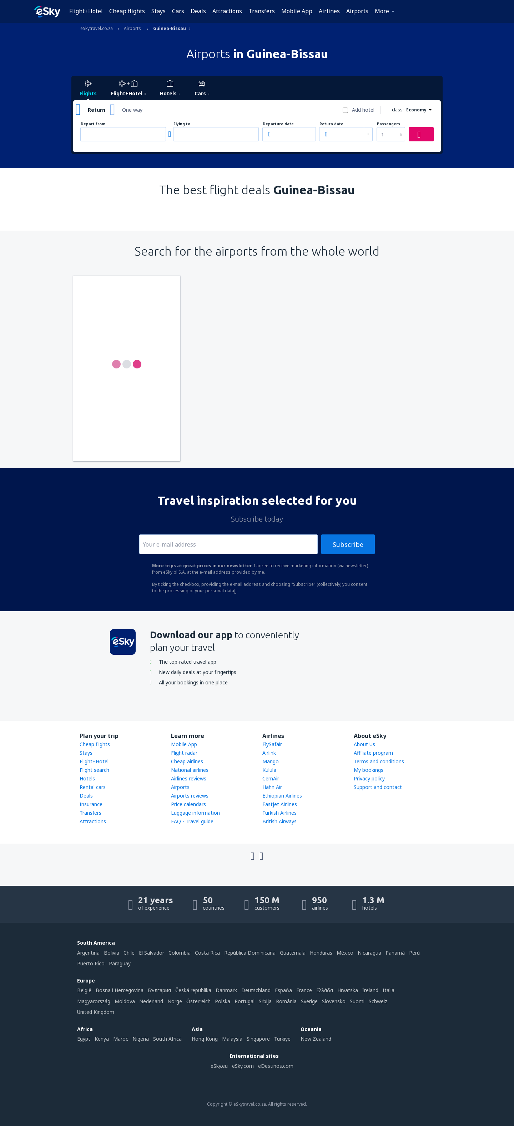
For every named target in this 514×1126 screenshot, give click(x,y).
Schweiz (378, 1001)
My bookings (368, 769)
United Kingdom (95, 1012)
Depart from (93, 124)
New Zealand (316, 1038)
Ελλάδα (324, 990)
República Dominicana (250, 952)
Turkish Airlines (279, 812)
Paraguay (120, 963)
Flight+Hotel (86, 11)
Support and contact (378, 787)
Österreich (198, 1001)
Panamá (395, 952)
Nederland (151, 1001)
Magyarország (93, 1001)
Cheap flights (127, 11)
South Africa (167, 1038)
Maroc (120, 1038)
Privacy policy (369, 778)
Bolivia (111, 952)
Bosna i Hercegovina (119, 990)
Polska (222, 1001)
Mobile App (296, 11)
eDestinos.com (275, 1065)
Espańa (283, 990)
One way (132, 109)
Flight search (94, 769)
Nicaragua (369, 952)
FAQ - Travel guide (192, 821)
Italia (388, 990)
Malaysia (232, 1038)
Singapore (258, 1038)
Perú (414, 952)
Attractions (227, 11)
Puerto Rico (91, 963)
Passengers (388, 124)
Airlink (269, 752)
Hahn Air (272, 787)
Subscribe (348, 544)
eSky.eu (219, 1065)
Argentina (88, 952)
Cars (178, 11)
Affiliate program (373, 752)
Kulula (269, 769)
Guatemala (293, 952)
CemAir (270, 778)
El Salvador (151, 952)
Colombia (179, 952)
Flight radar (184, 752)
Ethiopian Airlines (282, 795)
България (159, 990)
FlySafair (272, 744)
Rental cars (93, 787)
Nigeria (140, 1038)
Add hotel (363, 109)
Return (96, 109)
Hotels (87, 778)
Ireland (370, 990)
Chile (129, 952)
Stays (158, 11)
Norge (174, 1001)
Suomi (357, 1001)
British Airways (279, 821)
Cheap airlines (187, 761)
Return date (331, 124)
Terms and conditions (379, 761)
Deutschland (256, 990)
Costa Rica (207, 952)
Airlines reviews (188, 778)
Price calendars (188, 804)
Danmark (226, 990)
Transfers (261, 11)
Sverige (309, 1001)
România (286, 1001)
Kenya (102, 1038)
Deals (198, 11)
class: (398, 110)
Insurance (91, 804)
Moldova (125, 1001)
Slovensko (334, 1001)
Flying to (181, 124)
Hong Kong (205, 1038)
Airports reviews (189, 795)
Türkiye (282, 1038)
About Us (364, 744)
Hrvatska (347, 990)
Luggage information (195, 812)
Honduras (321, 952)
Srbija (265, 1001)
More (382, 11)
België (84, 990)
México (345, 952)
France (304, 990)
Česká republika (193, 990)
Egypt (83, 1038)
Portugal (245, 1001)
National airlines (189, 769)
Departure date (278, 124)
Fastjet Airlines (279, 804)
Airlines (329, 11)
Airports (357, 11)
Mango (270, 761)
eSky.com (243, 1065)
